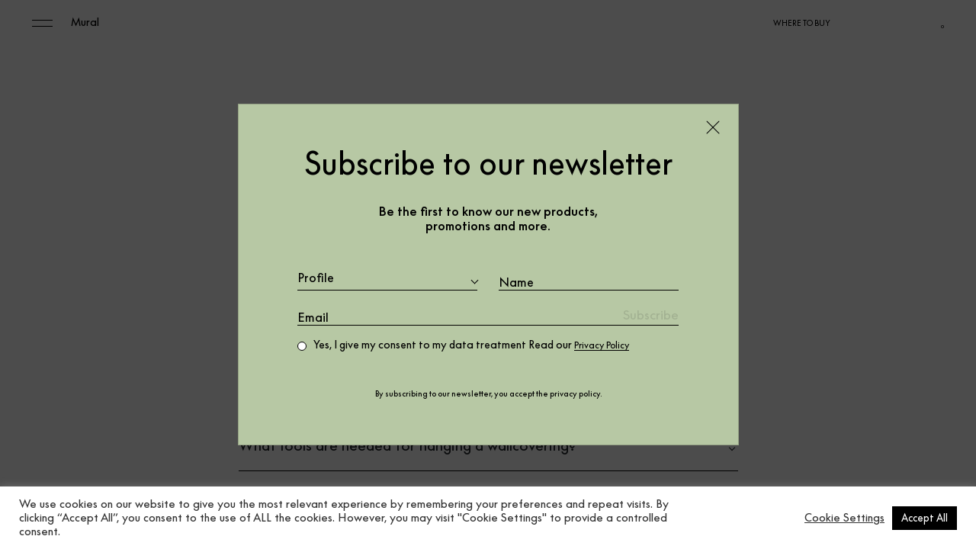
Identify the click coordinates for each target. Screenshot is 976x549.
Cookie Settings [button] (844, 518)
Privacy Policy (607, 345)
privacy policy (575, 395)
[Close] (713, 126)
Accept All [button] (924, 518)
